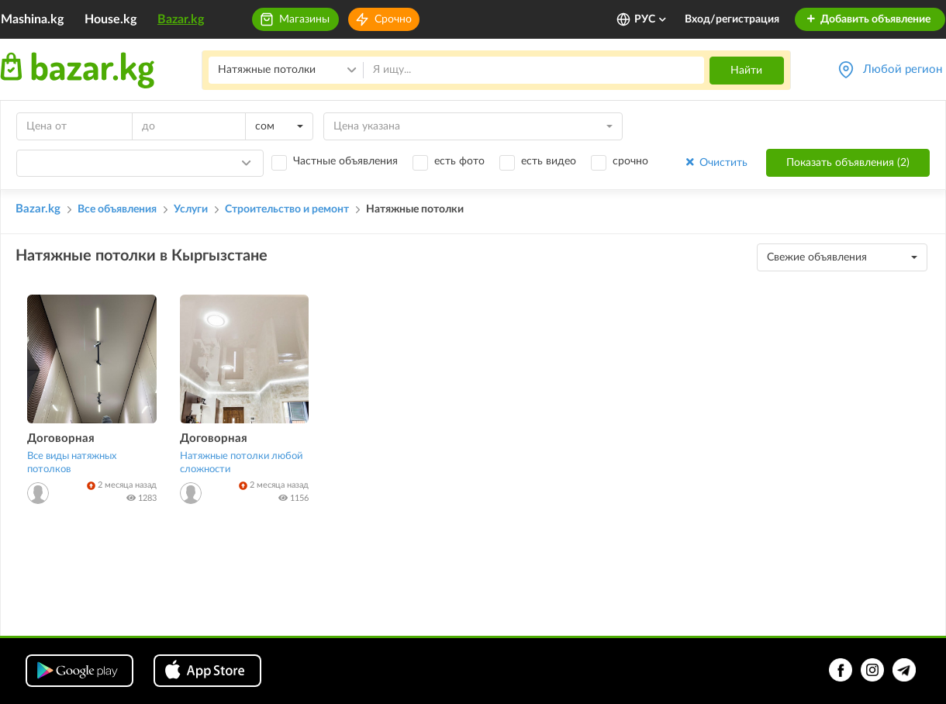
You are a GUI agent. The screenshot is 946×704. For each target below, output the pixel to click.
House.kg (110, 19)
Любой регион (902, 69)
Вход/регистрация (732, 19)
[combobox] (279, 126)
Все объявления (117, 209)
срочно (630, 161)
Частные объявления (345, 161)
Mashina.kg (32, 19)
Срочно (393, 19)
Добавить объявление (868, 19)
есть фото (459, 161)
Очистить (715, 162)
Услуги (191, 209)
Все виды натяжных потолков (71, 463)
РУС (651, 19)
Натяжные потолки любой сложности (241, 463)
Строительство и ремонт (287, 209)
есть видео (548, 161)
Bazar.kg (180, 19)
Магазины (304, 19)
